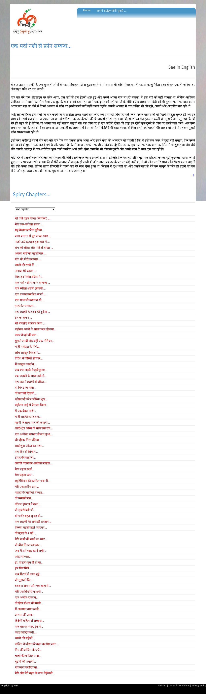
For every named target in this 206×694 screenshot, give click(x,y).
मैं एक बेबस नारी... (25, 411)
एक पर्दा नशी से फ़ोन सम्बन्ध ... (32, 282)
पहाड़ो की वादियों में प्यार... (29, 492)
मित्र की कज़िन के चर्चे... (28, 650)
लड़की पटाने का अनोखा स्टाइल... (33, 463)
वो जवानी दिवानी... (26, 393)
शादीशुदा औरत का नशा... (29, 446)
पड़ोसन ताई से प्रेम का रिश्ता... (31, 405)
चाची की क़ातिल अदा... (28, 656)
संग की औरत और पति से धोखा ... (34, 247)
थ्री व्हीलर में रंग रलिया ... (28, 440)
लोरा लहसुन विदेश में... (27, 352)
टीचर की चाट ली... (25, 457)
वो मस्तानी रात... (24, 498)
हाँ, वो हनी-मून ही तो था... (29, 562)
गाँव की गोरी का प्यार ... (28, 259)
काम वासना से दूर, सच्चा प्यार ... (33, 236)
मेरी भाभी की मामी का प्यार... (31, 539)
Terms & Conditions (179, 685)
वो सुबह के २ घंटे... (25, 533)
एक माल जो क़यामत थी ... (29, 300)
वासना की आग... (24, 615)
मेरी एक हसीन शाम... (27, 487)
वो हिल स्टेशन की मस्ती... (29, 603)
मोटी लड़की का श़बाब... (28, 417)
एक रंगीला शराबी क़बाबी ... (30, 288)
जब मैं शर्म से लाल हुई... (28, 574)
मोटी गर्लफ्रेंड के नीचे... (27, 347)
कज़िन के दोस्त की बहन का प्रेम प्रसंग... (37, 644)
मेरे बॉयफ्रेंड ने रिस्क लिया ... (30, 323)
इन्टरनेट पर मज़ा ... (25, 306)
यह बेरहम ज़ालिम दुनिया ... (30, 230)
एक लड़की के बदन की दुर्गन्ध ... (32, 312)
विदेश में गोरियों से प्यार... (29, 358)
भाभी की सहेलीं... (25, 638)
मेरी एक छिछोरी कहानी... (29, 591)
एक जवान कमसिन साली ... (30, 294)
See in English (181, 67)
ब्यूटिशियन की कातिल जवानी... (32, 481)
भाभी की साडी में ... (26, 265)
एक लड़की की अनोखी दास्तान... (33, 522)
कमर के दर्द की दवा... (27, 335)
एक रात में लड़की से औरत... (30, 382)
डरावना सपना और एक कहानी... (33, 586)
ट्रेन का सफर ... (23, 317)
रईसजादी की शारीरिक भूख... (31, 399)
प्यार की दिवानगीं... (25, 632)
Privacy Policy (199, 685)
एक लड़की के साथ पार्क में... (30, 376)
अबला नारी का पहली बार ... (30, 253)
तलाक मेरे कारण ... (25, 271)
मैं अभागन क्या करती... (28, 609)
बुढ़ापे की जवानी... (25, 661)
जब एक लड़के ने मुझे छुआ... (31, 370)
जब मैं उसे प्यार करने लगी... (30, 551)
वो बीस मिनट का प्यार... (28, 545)
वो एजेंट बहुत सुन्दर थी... (29, 516)
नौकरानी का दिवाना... (27, 667)
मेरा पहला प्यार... (24, 475)
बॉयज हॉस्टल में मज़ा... (27, 504)
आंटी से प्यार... (23, 556)
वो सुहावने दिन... (24, 580)
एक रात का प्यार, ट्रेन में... (29, 626)
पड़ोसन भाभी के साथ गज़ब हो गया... (35, 329)
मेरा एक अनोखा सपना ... (29, 224)
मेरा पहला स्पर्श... (24, 469)
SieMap (162, 685)
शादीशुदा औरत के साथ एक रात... (34, 428)
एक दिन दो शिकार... (26, 452)
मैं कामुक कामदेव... (25, 364)
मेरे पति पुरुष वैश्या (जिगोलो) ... (32, 218)
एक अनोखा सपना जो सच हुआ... (33, 434)
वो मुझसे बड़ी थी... (25, 510)
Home (87, 10)
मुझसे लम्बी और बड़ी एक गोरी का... (35, 341)
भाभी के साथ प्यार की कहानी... (32, 422)
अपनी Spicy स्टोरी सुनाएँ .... (112, 10)
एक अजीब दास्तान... (26, 597)
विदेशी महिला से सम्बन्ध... (29, 621)
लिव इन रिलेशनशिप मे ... (29, 277)
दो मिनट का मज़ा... (25, 387)
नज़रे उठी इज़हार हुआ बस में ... (32, 242)
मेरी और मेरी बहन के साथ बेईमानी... (35, 673)
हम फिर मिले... (23, 568)
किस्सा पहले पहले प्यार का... (31, 527)
